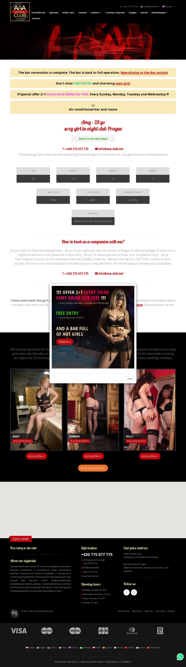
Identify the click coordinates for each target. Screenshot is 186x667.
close (129, 378)
